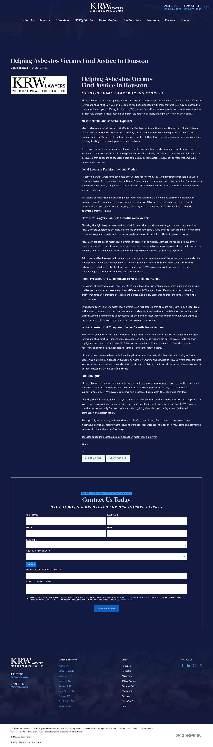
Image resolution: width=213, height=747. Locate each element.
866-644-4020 (172, 9)
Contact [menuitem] (185, 20)
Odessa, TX (64, 696)
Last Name (112, 515)
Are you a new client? (38, 551)
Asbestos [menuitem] (44, 20)
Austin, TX (63, 665)
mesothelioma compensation (118, 437)
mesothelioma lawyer (145, 437)
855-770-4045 (192, 9)
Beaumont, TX (65, 675)
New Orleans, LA (67, 691)
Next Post (117, 458)
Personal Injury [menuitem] (108, 20)
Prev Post (93, 458)
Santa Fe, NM (65, 706)
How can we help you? (38, 582)
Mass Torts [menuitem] (62, 20)
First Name (32, 515)
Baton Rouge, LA (67, 670)
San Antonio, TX (66, 701)
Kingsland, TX (65, 686)
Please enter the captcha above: (44, 569)
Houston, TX (65, 680)
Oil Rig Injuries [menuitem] (84, 20)
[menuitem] (14, 742)
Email (110, 527)
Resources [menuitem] (152, 20)
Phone (29, 527)
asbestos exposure (92, 437)
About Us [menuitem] (28, 20)
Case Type (31, 540)
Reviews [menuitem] (170, 20)
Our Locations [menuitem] (132, 20)
